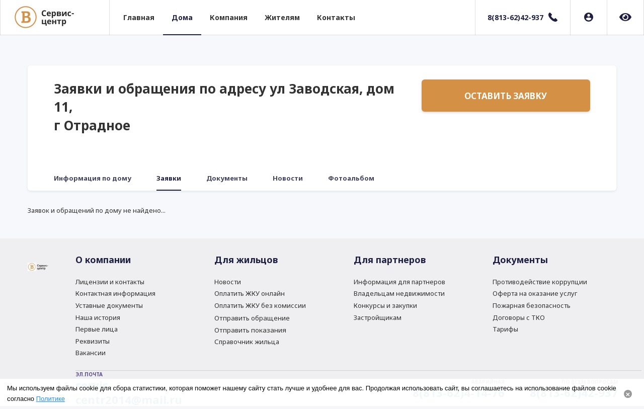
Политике (50, 398)
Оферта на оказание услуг (535, 293)
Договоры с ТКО (519, 317)
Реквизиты (92, 341)
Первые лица (96, 329)
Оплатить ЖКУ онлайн (249, 293)
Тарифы (505, 329)
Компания (229, 17)
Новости (288, 178)
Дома (182, 17)
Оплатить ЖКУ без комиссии (260, 305)
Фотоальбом (351, 178)
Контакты (336, 17)
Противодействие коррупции (540, 281)
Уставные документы (109, 305)
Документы (227, 178)
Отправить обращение (252, 317)
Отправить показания (250, 330)
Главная (138, 17)
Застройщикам (377, 317)
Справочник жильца (246, 341)
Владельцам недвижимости (399, 293)
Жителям (282, 17)
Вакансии (90, 352)
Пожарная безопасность (532, 305)
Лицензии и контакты (109, 281)
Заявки (168, 178)
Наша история (97, 317)
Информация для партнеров (399, 281)
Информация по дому (92, 178)
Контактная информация (115, 293)
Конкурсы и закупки (385, 305)
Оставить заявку (505, 96)
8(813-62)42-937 (515, 17)
